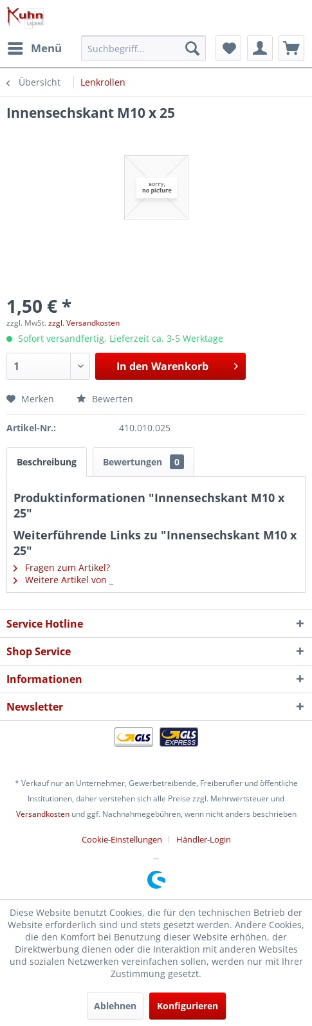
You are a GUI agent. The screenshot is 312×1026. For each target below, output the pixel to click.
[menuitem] (34, 48)
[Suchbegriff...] (143, 48)
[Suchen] (192, 48)
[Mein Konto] (260, 48)
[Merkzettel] (228, 48)
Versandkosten (42, 813)
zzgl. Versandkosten (84, 322)
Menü (35, 46)
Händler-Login (203, 839)
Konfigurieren (187, 1006)
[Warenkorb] (291, 48)
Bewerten (105, 399)
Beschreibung (47, 462)
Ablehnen (115, 1006)
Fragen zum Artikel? (62, 567)
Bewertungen (143, 461)
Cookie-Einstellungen (122, 839)
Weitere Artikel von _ (63, 580)
